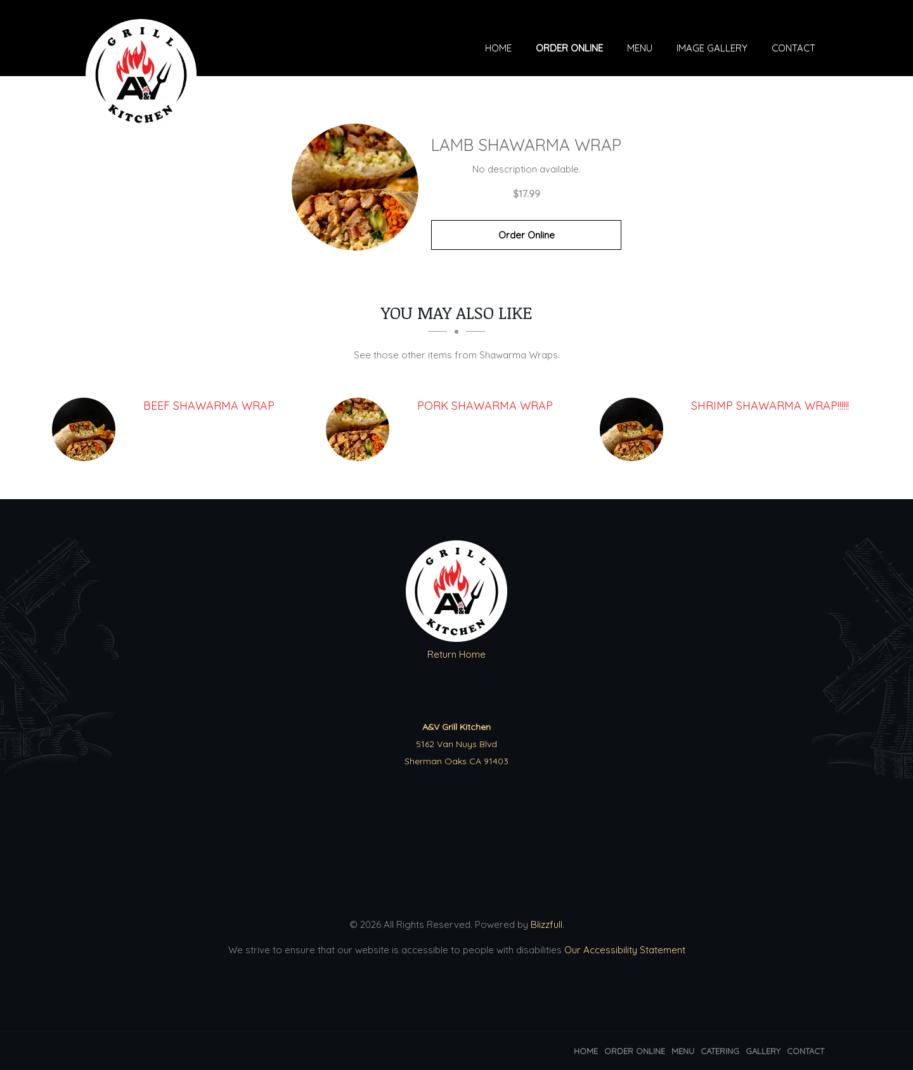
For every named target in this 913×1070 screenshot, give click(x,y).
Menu (639, 49)
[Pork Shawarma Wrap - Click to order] (361, 429)
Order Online (569, 49)
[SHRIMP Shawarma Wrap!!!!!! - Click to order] (635, 429)
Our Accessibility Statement (623, 950)
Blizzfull (546, 924)
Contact (793, 49)
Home (498, 49)
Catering (720, 1051)
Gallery (763, 1051)
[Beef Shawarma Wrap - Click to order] (87, 429)
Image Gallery (712, 49)
